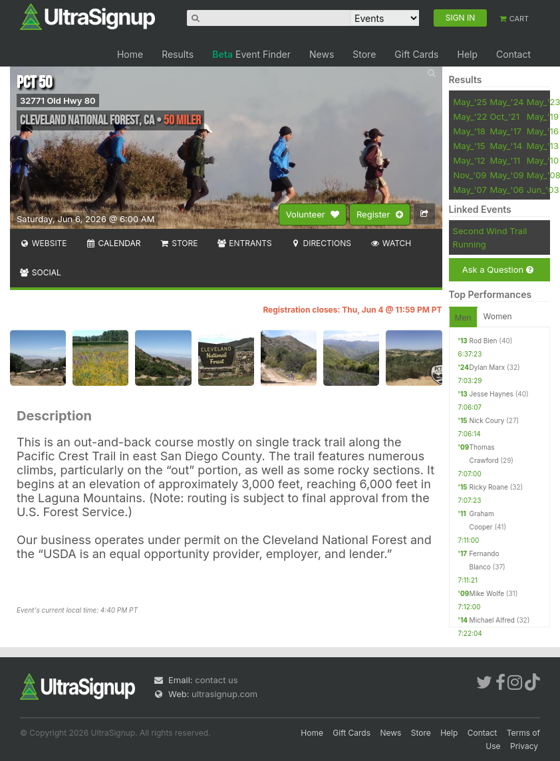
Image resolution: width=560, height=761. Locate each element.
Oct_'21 (504, 116)
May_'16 (543, 131)
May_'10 (543, 160)
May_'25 (471, 101)
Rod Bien (483, 341)
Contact (513, 54)
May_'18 (470, 131)
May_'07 (470, 189)
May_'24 (506, 101)
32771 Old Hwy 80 (58, 100)
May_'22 (471, 116)
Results (178, 54)
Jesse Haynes (491, 394)
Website (43, 243)
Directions (321, 243)
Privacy (524, 746)
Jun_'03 (543, 189)
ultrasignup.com (224, 693)
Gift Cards (416, 54)
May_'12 (470, 160)
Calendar (113, 243)
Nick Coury (487, 420)
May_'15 (470, 145)
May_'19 (543, 116)
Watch (390, 243)
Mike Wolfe (487, 593)
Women (498, 316)
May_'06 (506, 189)
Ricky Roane (489, 487)
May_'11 (505, 160)
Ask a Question (497, 269)
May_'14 (506, 145)
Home (130, 54)
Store (364, 54)
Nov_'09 (470, 175)
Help (467, 54)
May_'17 (505, 131)
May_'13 (543, 145)
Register (379, 215)
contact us (216, 680)
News (321, 54)
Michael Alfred (492, 620)
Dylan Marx (487, 367)
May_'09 (506, 175)
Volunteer (312, 215)
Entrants (243, 243)
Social (40, 272)
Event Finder (251, 54)
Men (463, 318)
